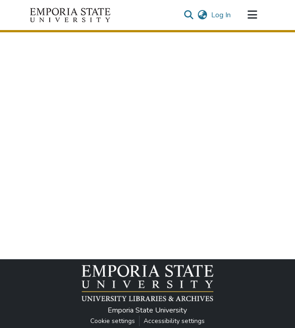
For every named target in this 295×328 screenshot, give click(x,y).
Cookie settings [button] (112, 321)
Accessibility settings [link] (174, 321)
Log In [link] (221, 15)
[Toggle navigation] (252, 15)
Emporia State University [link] (147, 310)
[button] (70, 15)
